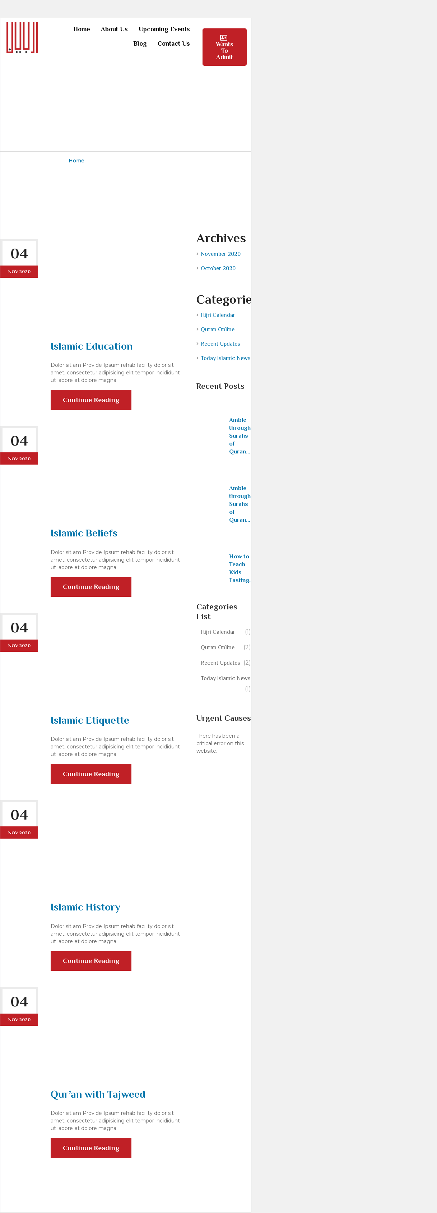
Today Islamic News (226, 358)
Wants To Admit (224, 47)
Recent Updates (220, 343)
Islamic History (86, 907)
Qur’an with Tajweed (99, 1095)
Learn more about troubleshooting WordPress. (219, 774)
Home (81, 29)
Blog (140, 43)
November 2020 (221, 253)
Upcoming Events (164, 29)
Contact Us (174, 43)
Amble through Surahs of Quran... (240, 435)
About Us (114, 29)
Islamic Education (92, 346)
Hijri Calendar (218, 315)
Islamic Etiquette (90, 720)
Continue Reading (92, 403)
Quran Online (217, 329)
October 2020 (218, 268)
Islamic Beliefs (84, 533)
